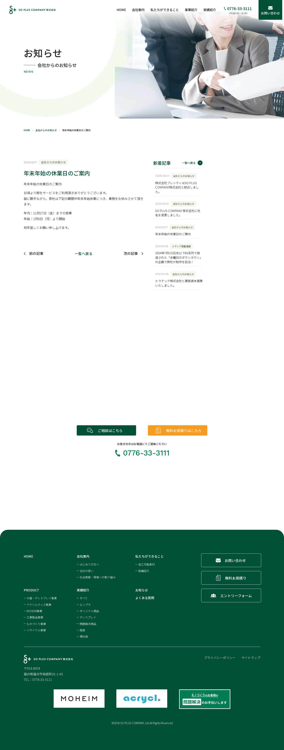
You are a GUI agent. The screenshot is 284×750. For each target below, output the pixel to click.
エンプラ (85, 604)
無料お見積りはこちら (184, 430)
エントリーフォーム (236, 595)
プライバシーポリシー (219, 657)
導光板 (84, 636)
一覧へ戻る (83, 253)
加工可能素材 (146, 564)
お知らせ (141, 589)
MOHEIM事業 (34, 611)
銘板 (82, 630)
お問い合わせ (235, 560)
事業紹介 (193, 9)
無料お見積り (236, 577)
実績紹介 (211, 9)
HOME (123, 9)
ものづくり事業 (36, 623)
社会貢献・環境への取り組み (98, 577)
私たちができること (166, 9)
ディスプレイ (88, 617)
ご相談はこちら (110, 430)
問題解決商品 (88, 623)
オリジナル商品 (89, 611)
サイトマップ (250, 657)
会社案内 (140, 9)
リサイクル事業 (36, 630)
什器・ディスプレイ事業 (42, 598)
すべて (84, 598)
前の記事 (36, 253)
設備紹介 (143, 570)
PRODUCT (31, 589)
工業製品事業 (35, 617)
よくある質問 (144, 597)
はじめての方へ (89, 564)
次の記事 (131, 253)
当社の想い (86, 570)
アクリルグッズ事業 (39, 604)
